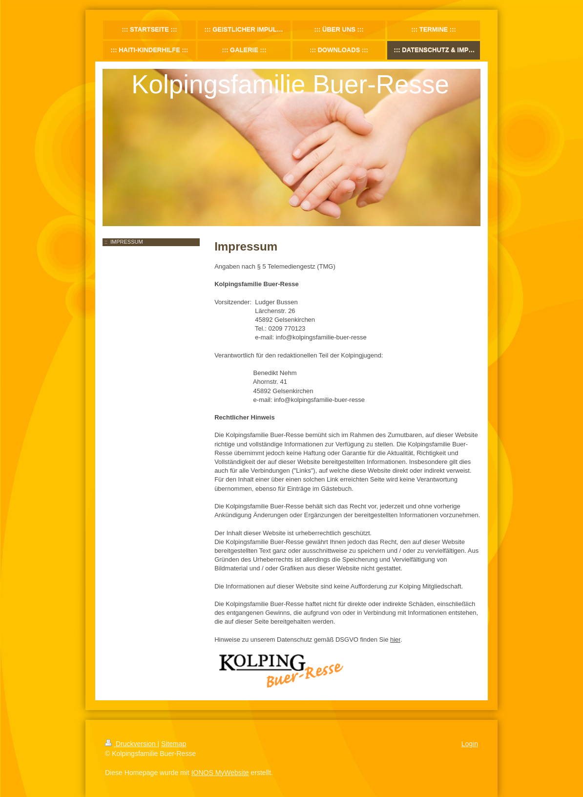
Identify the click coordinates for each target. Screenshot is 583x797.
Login (469, 744)
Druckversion (131, 744)
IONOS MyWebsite (220, 772)
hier (395, 639)
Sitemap (173, 744)
